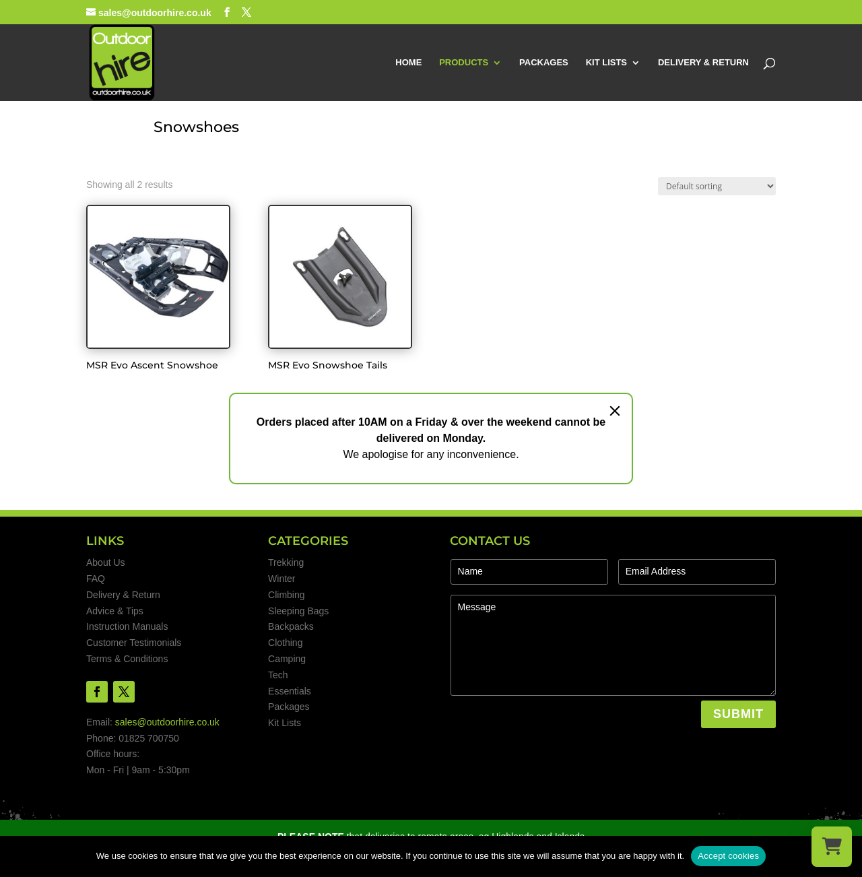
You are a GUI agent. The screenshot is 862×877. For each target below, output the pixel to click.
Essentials (289, 691)
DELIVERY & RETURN (703, 62)
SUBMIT (738, 714)
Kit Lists (284, 722)
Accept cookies (728, 856)
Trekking (286, 562)
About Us (105, 562)
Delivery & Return (123, 594)
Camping (287, 658)
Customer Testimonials (133, 642)
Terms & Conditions (127, 658)
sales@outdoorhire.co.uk (167, 722)
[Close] (615, 411)
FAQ (95, 578)
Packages (288, 706)
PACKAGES (543, 62)
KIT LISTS (606, 62)
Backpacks (291, 626)
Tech (278, 675)
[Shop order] (717, 186)
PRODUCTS (463, 62)
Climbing (286, 594)
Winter (281, 578)
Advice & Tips (114, 611)
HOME (408, 62)
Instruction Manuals (127, 626)
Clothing (285, 642)
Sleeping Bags (298, 611)
